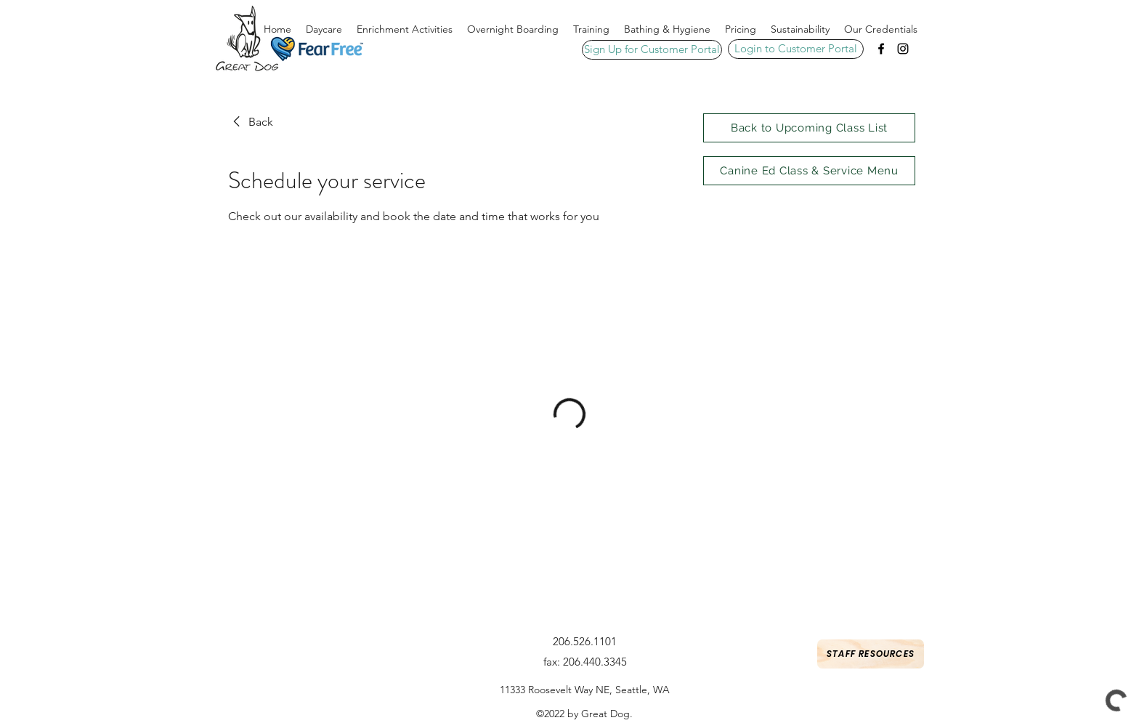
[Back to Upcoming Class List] (809, 127)
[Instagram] (903, 48)
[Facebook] (881, 48)
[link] (250, 122)
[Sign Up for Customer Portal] (652, 50)
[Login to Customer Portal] (796, 49)
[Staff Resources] (870, 654)
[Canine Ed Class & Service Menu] (809, 170)
